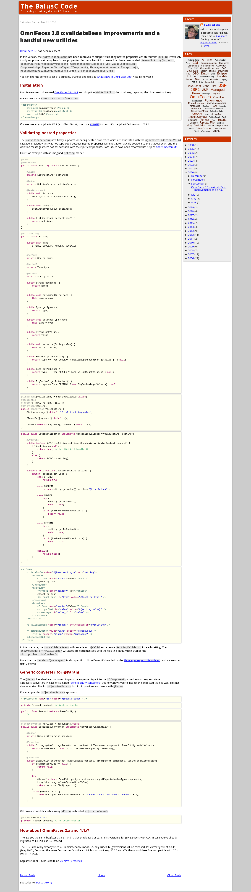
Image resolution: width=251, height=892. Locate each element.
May (193, 198)
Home (101, 875)
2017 (191, 215)
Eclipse (222, 73)
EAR (213, 74)
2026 (191, 149)
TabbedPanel (214, 117)
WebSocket (220, 128)
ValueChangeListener (218, 125)
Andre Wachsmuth (166, 147)
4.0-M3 (94, 124)
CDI (195, 63)
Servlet (197, 114)
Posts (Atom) (44, 882)
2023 (191, 160)
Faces (189, 79)
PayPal (206, 45)
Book (188, 63)
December (197, 176)
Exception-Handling (206, 77)
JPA (214, 86)
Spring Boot (217, 114)
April (193, 202)
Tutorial (222, 119)
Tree (213, 120)
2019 (191, 207)
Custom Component (209, 68)
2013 (191, 231)
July (193, 194)
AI (203, 59)
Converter (221, 66)
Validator (199, 125)
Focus (205, 80)
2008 (191, 250)
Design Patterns (208, 71)
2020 (191, 172)
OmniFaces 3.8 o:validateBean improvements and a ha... (208, 188)
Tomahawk (192, 120)
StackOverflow (198, 116)
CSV (196, 68)
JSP (205, 90)
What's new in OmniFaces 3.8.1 (115, 76)
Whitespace (205, 131)
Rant (214, 106)
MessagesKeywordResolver (142, 660)
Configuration (207, 66)
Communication (208, 63)
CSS (190, 68)
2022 (191, 164)
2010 (191, 242)
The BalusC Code (49, 6)
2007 (191, 254)
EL (195, 76)
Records (222, 106)
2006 (191, 258)
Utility (189, 125)
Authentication (220, 60)
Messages (206, 94)
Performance (213, 100)
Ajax (209, 59)
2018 (191, 211)
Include (220, 82)
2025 (191, 152)
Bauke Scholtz (212, 24)
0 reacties (76, 860)
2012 (191, 234)
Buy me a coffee (208, 42)
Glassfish (214, 79)
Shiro (207, 114)
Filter (197, 79)
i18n (201, 82)
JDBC (206, 86)
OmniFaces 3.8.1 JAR (66, 92)
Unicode (194, 123)
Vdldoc (191, 129)
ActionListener (193, 60)
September (197, 183)
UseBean (220, 123)
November (197, 179)
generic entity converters (85, 682)
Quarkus (205, 106)
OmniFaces (200, 97)
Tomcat (204, 119)
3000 (191, 145)
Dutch (205, 73)
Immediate (210, 82)
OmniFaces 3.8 (28, 51)
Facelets (222, 76)
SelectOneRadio (216, 111)
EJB (189, 76)
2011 (191, 238)
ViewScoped (204, 128)
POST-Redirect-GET (216, 103)
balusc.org (221, 36)
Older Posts (174, 875)
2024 (191, 156)
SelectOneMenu (199, 111)
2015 (191, 223)
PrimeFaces (194, 106)
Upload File (207, 122)
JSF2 (195, 89)
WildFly (216, 131)
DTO (195, 73)
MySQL (217, 93)
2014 (191, 227)
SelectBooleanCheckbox (213, 109)
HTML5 (194, 82)
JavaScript (194, 85)
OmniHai (218, 97)
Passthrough (197, 101)
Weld (196, 131)
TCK (224, 117)
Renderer (196, 108)
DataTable (192, 70)
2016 (191, 219)
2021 (191, 168)
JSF (223, 85)
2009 (191, 246)
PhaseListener (196, 103)
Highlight (225, 80)
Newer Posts (27, 875)
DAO (224, 68)
